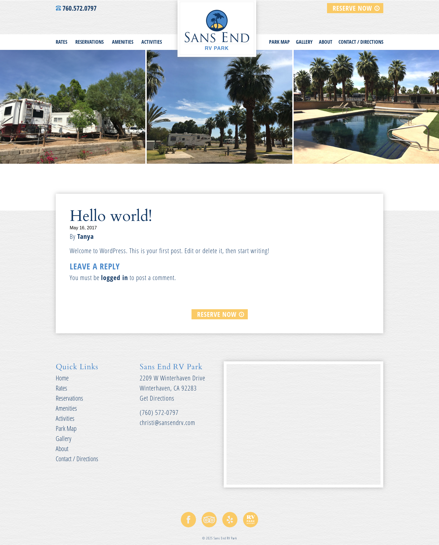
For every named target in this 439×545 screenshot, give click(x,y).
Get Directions (157, 398)
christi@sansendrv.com (167, 422)
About (325, 41)
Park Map (279, 41)
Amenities (122, 41)
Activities (151, 41)
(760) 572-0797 (159, 412)
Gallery (304, 41)
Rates (61, 41)
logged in (114, 277)
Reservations (89, 41)
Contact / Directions (360, 41)
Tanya (85, 236)
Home (62, 377)
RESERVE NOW (352, 8)
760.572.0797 (76, 8)
